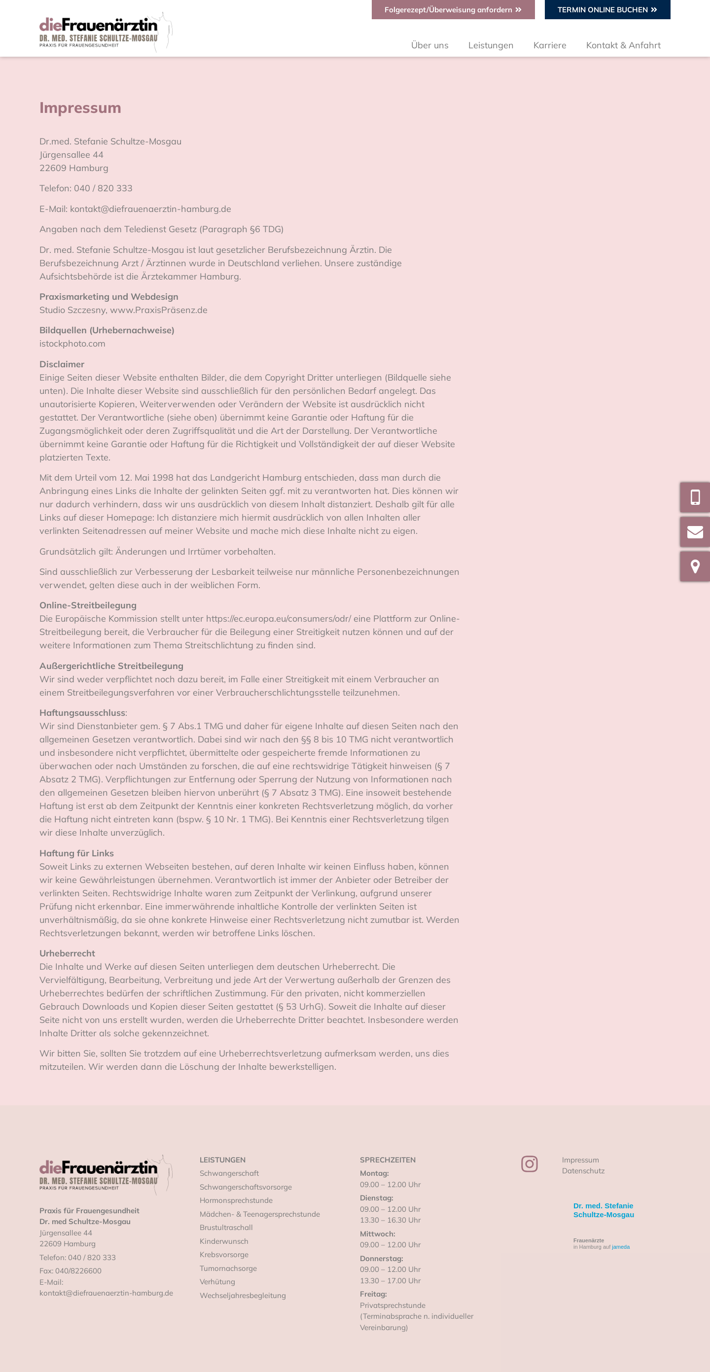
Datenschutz (583, 1170)
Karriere (550, 45)
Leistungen (491, 45)
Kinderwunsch (224, 1241)
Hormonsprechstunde (236, 1200)
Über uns (430, 45)
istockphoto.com (72, 343)
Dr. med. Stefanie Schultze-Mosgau (603, 1210)
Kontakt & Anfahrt (623, 45)
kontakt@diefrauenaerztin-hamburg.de (106, 1293)
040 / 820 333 (92, 1257)
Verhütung (217, 1281)
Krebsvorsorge (224, 1254)
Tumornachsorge (228, 1268)
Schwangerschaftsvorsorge (246, 1187)
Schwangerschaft (229, 1173)
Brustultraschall (226, 1227)
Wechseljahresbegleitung (243, 1295)
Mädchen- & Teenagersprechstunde (260, 1214)
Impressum (580, 1159)
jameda (621, 1247)
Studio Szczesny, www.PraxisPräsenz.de (123, 310)
